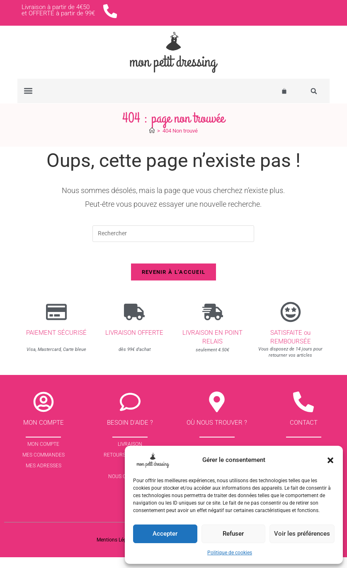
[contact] (303, 412)
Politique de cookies (229, 553)
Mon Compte (43, 455)
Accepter (165, 533)
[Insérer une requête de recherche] (173, 240)
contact (304, 433)
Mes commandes (43, 466)
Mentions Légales (116, 550)
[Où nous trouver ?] (216, 412)
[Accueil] (152, 137)
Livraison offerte (134, 343)
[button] (330, 460)
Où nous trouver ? (217, 433)
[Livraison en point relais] (212, 322)
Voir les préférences (302, 533)
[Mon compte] (43, 412)
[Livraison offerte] (134, 322)
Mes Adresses (43, 476)
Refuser (233, 533)
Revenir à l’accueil (174, 282)
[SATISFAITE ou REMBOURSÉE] (290, 322)
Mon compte (43, 433)
